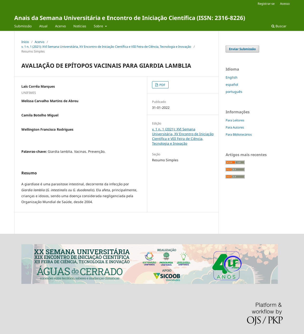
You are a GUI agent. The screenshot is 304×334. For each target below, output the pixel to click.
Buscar (278, 26)
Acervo (60, 26)
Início (25, 42)
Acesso (285, 3)
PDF (162, 85)
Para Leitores (235, 120)
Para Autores (235, 127)
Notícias (79, 26)
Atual (43, 26)
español (232, 84)
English (232, 77)
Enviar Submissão (242, 49)
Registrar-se (266, 3)
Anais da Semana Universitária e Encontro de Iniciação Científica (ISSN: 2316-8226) (129, 18)
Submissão (23, 26)
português (234, 91)
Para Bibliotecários (239, 134)
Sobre (99, 26)
